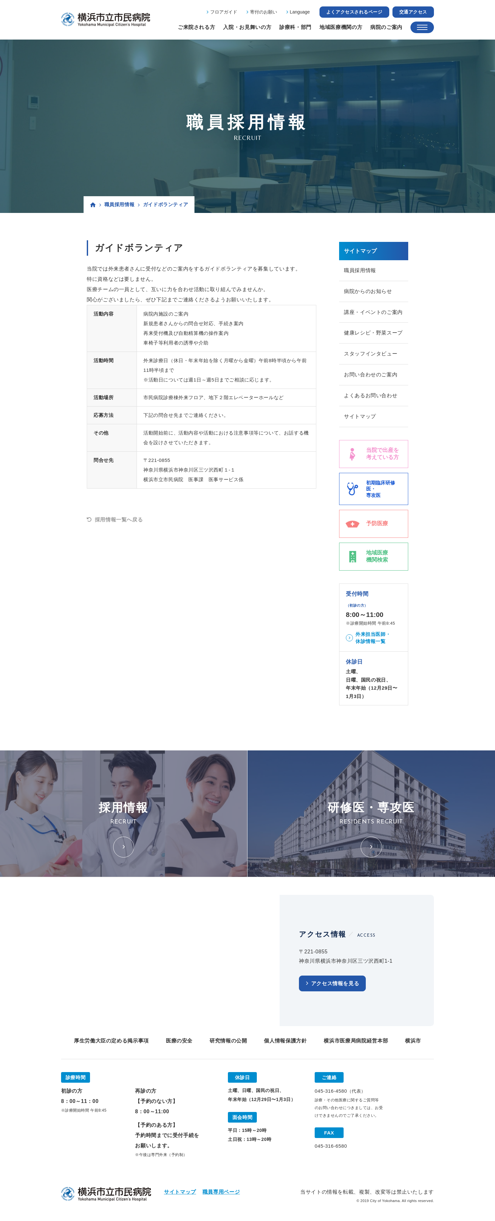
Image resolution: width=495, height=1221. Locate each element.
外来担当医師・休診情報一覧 (373, 638)
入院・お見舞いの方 (247, 27)
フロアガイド (223, 11)
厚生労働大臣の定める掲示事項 (111, 1041)
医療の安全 (179, 1041)
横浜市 (413, 1041)
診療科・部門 (295, 27)
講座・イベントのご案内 (373, 312)
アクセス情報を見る (335, 984)
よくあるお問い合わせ (370, 396)
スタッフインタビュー (370, 354)
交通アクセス (413, 11)
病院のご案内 (386, 27)
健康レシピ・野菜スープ (373, 333)
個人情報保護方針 (285, 1041)
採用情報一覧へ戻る (119, 519)
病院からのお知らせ (368, 291)
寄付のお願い (263, 11)
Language (300, 11)
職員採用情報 (119, 204)
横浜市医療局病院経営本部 (356, 1041)
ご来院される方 (196, 27)
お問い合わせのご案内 (370, 375)
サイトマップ (360, 416)
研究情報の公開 (228, 1041)
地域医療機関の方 (341, 27)
